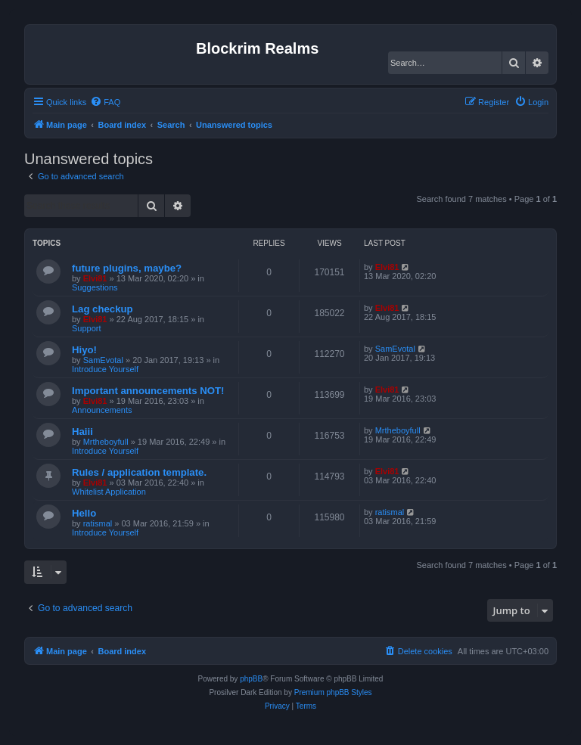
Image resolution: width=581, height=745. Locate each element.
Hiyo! (84, 349)
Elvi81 (95, 278)
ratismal (98, 523)
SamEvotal (103, 360)
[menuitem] (105, 102)
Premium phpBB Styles (333, 692)
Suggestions (95, 287)
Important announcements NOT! (148, 390)
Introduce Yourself (105, 369)
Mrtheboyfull (106, 441)
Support (86, 328)
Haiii (82, 431)
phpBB (251, 679)
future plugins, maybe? (127, 268)
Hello (84, 513)
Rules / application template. (139, 472)
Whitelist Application (109, 491)
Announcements (102, 409)
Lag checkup (102, 309)
